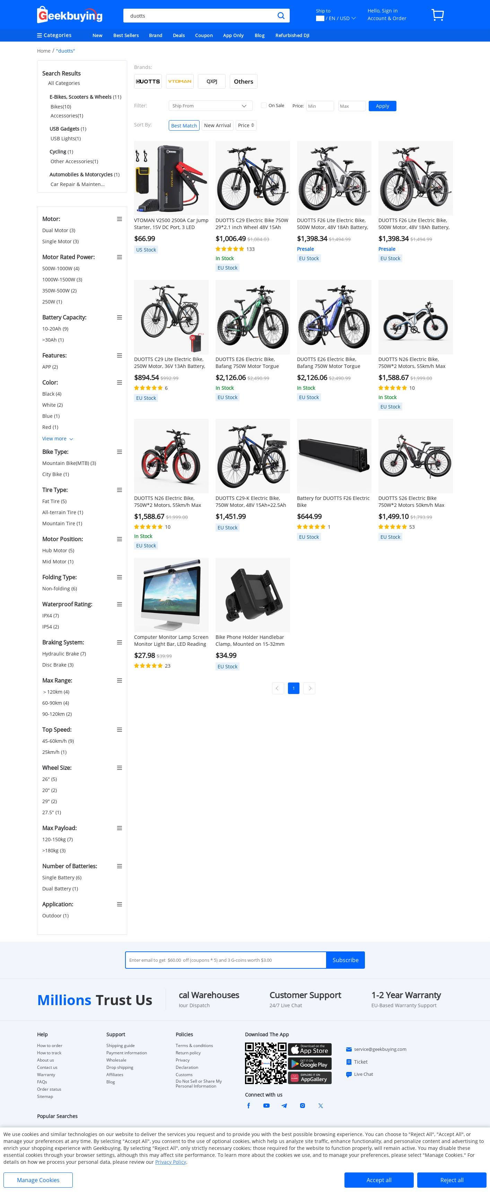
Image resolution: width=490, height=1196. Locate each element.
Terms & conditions (194, 1045)
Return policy (188, 1052)
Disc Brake (57, 664)
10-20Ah (55, 328)
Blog (259, 35)
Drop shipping (119, 1067)
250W (52, 301)
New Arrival (217, 125)
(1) (67, 128)
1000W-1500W (62, 279)
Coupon (204, 35)
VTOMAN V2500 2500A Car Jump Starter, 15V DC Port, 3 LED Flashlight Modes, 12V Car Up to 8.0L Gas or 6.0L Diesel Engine (171, 224)
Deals (179, 35)
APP (50, 366)
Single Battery (61, 877)
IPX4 (50, 615)
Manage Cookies (38, 1180)
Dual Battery (60, 888)
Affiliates (114, 1074)
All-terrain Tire (62, 512)
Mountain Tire (62, 523)
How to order (49, 1045)
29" (49, 801)
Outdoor (55, 915)
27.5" (51, 812)
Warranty (46, 1074)
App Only (233, 35)
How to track (49, 1052)
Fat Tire (54, 501)
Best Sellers (126, 35)
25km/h (54, 752)
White (52, 405)
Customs (184, 1074)
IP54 (50, 626)
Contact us (47, 1067)
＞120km (55, 691)
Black (51, 393)
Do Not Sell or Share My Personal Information (199, 1084)
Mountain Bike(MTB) (69, 463)
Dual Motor (58, 230)
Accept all (379, 1180)
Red (50, 427)
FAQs (42, 1082)
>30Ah (53, 339)
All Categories (64, 83)
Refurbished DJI (292, 35)
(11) (84, 97)
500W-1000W (60, 268)
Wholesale (116, 1060)
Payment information (126, 1052)
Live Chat (359, 1074)
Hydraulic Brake (64, 653)
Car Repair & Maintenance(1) (78, 184)
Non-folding (59, 588)
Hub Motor (58, 550)
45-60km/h (58, 741)
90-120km (57, 714)
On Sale (272, 105)
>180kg (53, 850)
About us (45, 1060)
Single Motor (60, 241)
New (98, 35)
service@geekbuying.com (375, 1049)
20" (49, 790)
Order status (49, 1089)
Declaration (187, 1067)
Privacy (183, 1060)
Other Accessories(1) (74, 161)
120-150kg (57, 839)
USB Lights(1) (66, 138)
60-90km (55, 703)
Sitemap (45, 1096)
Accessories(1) (67, 115)
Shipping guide (120, 1045)
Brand (156, 35)
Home (44, 50)
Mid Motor (57, 561)
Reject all (452, 1180)
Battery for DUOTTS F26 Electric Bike (333, 501)
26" (49, 779)
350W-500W (59, 290)
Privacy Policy (170, 1162)
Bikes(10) (61, 106)
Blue (51, 416)
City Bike (55, 474)
